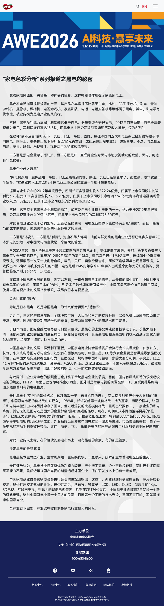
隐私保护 (108, 585)
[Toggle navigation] (155, 6)
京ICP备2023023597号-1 (67, 600)
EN (144, 6)
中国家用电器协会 (82, 537)
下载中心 (55, 585)
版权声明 (91, 585)
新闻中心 (37, 585)
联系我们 (73, 585)
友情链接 (126, 585)
